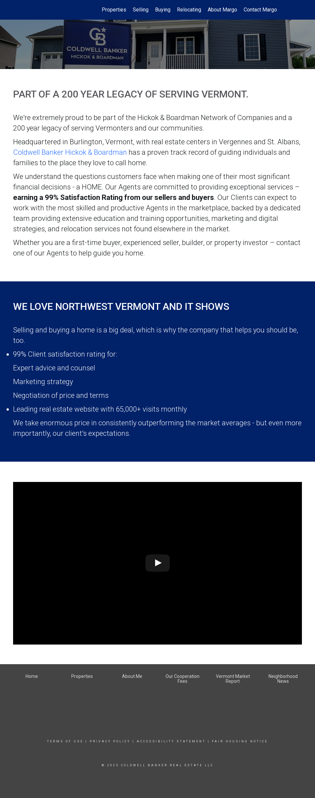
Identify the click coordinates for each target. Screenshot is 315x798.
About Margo (222, 10)
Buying (162, 10)
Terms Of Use (65, 741)
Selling (141, 10)
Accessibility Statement (171, 741)
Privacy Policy (110, 741)
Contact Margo (260, 10)
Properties (114, 10)
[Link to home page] (38, 10)
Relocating (189, 10)
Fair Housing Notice (240, 741)
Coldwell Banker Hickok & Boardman (70, 152)
